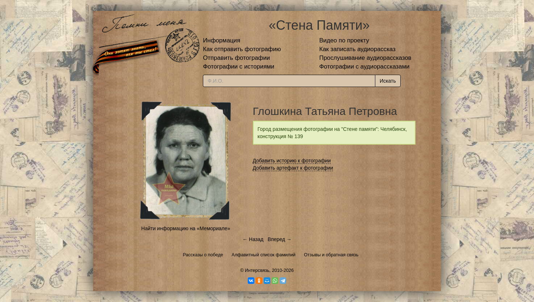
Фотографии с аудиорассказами (364, 66)
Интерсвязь (257, 270)
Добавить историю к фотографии (292, 161)
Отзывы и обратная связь (331, 254)
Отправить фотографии (236, 57)
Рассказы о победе (203, 254)
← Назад (252, 239)
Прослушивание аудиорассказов (365, 57)
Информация (221, 40)
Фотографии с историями (238, 66)
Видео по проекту (344, 40)
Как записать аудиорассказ (357, 49)
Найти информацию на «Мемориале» (185, 228)
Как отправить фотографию (242, 49)
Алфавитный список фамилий (263, 254)
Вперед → (280, 239)
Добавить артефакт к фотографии (293, 168)
